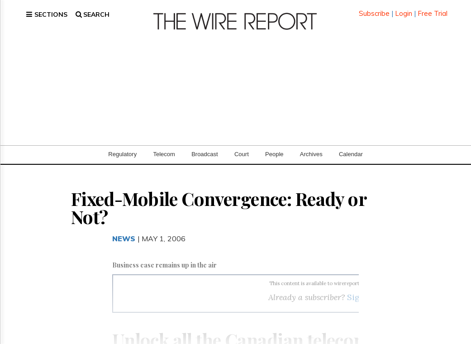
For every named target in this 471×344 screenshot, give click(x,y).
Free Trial (432, 9)
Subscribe (374, 9)
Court (241, 144)
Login (403, 9)
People (274, 144)
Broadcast (204, 144)
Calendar (351, 144)
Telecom (164, 144)
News (124, 229)
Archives (311, 144)
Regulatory (122, 144)
